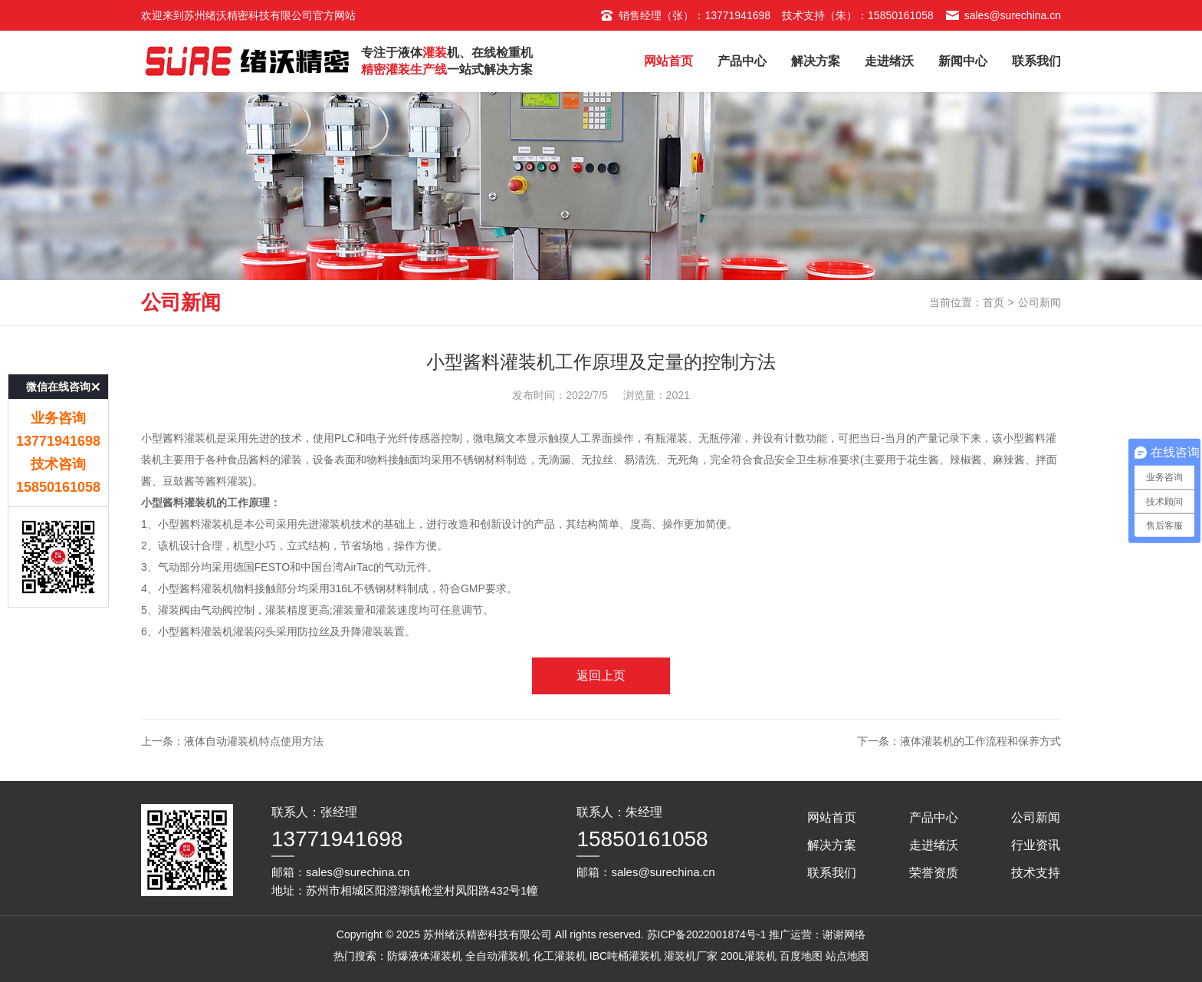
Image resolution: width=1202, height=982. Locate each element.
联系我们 (1036, 61)
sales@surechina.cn (1003, 15)
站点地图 (847, 956)
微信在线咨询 (58, 348)
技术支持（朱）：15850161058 (858, 15)
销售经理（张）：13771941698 (684, 15)
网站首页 (668, 61)
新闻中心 (962, 61)
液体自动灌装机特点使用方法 (253, 741)
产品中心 (742, 61)
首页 (993, 302)
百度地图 (801, 956)
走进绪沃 (889, 61)
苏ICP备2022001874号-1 (707, 934)
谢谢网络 (844, 934)
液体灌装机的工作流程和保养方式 (980, 741)
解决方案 (815, 61)
